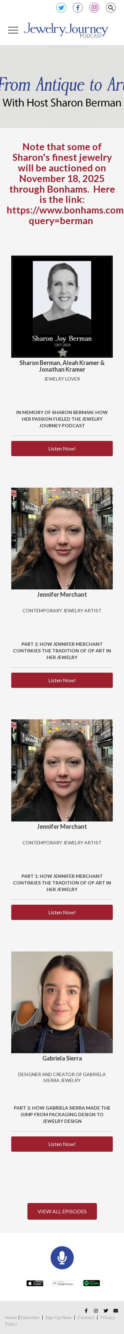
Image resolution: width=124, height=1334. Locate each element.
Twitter (61, 8)
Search (111, 8)
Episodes (30, 1317)
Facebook (78, 8)
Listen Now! (62, 448)
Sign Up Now (58, 1317)
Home (11, 1317)
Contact (86, 1317)
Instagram (94, 8)
